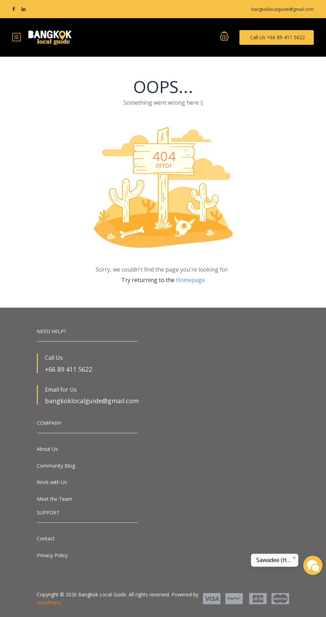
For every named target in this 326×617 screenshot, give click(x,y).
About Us (47, 449)
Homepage (190, 280)
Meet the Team (54, 499)
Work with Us (52, 482)
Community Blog (56, 465)
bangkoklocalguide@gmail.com (282, 9)
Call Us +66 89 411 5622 (277, 37)
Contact (46, 538)
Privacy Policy (52, 555)
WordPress (49, 602)
